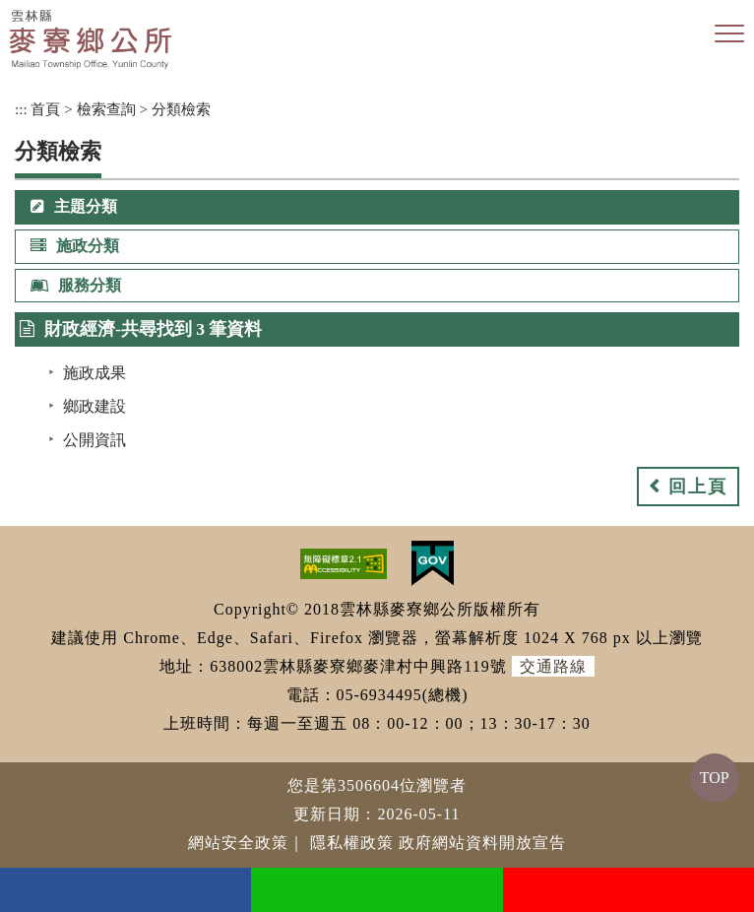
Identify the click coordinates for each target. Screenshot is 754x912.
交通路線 (553, 666)
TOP (714, 777)
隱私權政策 (352, 842)
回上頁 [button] (697, 486)
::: (21, 108)
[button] (729, 34)
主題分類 (74, 206)
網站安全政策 (238, 842)
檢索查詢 (106, 108)
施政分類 (75, 245)
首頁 (45, 108)
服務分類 (76, 285)
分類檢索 (181, 108)
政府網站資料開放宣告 (482, 842)
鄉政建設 (94, 406)
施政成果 (94, 372)
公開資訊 (94, 439)
